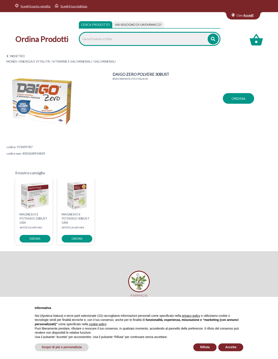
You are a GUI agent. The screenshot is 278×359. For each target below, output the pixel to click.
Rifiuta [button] (205, 347)
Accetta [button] (230, 347)
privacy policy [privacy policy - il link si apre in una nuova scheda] (191, 315)
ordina (238, 98)
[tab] (138, 24)
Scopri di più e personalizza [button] (62, 347)
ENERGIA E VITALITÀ (35, 61)
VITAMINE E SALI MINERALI (72, 61)
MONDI (12, 61)
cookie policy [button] (97, 324)
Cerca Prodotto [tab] (95, 24)
